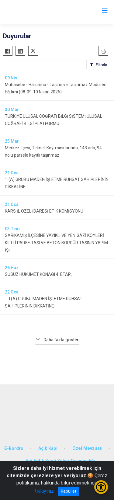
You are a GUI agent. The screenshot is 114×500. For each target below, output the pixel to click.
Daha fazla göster (61, 339)
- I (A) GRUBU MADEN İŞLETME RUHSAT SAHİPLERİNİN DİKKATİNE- (43, 302)
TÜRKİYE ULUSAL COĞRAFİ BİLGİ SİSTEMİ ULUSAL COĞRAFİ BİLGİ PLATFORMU (53, 120)
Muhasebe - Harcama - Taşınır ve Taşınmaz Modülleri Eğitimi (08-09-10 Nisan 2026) (55, 88)
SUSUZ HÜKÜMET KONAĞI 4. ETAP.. (38, 274)
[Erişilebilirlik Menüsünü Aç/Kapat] (101, 487)
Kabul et (68, 491)
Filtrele (101, 65)
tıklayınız (44, 491)
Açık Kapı (47, 448)
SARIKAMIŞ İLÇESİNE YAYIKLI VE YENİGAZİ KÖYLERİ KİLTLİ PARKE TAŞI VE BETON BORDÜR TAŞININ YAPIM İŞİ (56, 242)
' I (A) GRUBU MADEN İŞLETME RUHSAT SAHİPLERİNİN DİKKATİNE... (57, 183)
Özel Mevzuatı (87, 448)
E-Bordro (13, 448)
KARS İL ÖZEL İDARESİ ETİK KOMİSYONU (44, 211)
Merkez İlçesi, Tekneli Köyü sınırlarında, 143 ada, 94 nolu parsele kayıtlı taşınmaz (53, 151)
